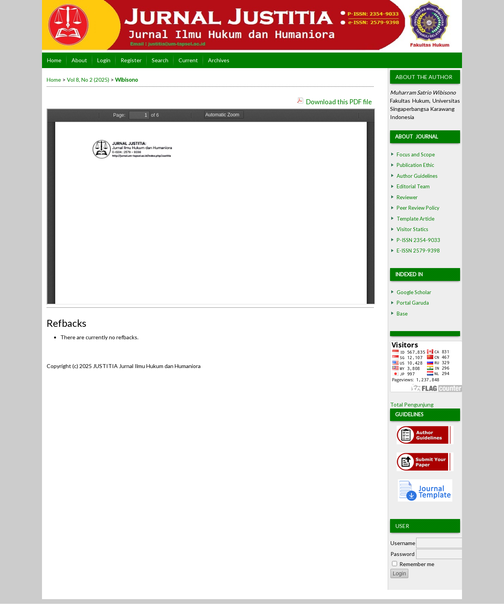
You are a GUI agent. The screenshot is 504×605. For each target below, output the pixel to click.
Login (103, 60)
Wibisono (126, 79)
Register (131, 60)
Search (160, 60)
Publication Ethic (415, 165)
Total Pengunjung (412, 404)
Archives (218, 60)
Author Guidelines (417, 176)
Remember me (416, 564)
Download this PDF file (339, 102)
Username (402, 543)
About (79, 60)
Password (402, 554)
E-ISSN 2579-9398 (418, 250)
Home (54, 60)
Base (402, 313)
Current (188, 60)
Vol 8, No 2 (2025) (88, 79)
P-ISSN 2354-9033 (418, 240)
